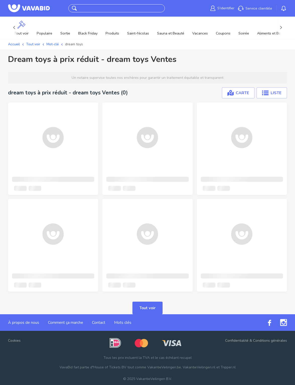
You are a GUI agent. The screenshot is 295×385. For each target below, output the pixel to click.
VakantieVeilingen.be (164, 367)
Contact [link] (98, 322)
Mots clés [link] (122, 322)
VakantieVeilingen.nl (199, 367)
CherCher (153, 8)
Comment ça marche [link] (65, 322)
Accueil (14, 44)
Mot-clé (52, 44)
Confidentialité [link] (237, 340)
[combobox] (111, 8)
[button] (74, 8)
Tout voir (33, 44)
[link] (222, 8)
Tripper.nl (228, 367)
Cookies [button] (14, 340)
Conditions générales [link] (270, 340)
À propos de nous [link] (23, 322)
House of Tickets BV (109, 367)
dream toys (74, 44)
